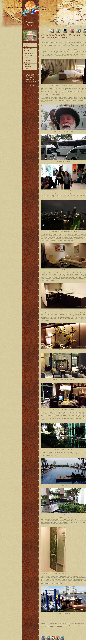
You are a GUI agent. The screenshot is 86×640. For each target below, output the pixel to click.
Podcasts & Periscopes (28, 65)
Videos (26, 58)
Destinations (28, 55)
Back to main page (30, 85)
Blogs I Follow (29, 53)
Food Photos (28, 51)
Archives (27, 60)
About (26, 46)
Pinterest (71, 31)
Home (26, 44)
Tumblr (65, 31)
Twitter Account (58, 31)
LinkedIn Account (78, 31)
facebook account (51, 31)
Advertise (27, 62)
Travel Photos (28, 48)
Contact (26, 68)
